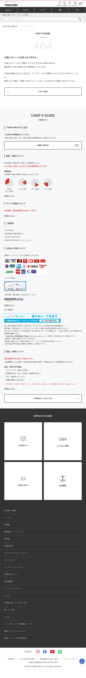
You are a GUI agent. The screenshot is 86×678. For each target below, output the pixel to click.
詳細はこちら (9, 196)
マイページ (70, 3)
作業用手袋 (8, 546)
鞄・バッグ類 (9, 610)
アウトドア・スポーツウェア (15, 553)
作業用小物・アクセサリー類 (15, 603)
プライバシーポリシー (70, 659)
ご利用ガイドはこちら (43, 398)
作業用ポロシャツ (11, 574)
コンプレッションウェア (13, 567)
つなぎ (6, 617)
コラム (77, 10)
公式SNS (27, 652)
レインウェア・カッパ (13, 588)
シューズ (7, 517)
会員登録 (11, 659)
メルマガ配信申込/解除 (27, 659)
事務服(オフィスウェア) (13, 532)
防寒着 (6, 539)
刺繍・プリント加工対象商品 (15, 638)
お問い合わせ (43, 145)
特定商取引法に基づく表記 (49, 659)
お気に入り (60, 3)
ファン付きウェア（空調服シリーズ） (18, 624)
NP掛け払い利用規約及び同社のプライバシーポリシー (25, 336)
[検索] (43, 19)
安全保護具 (8, 581)
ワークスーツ (9, 560)
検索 (64, 3)
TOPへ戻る (43, 91)
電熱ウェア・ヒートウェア (14, 631)
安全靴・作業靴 (10, 510)
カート (75, 3)
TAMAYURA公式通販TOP (10, 26)
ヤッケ (6, 596)
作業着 (6, 525)
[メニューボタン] (81, 3)
